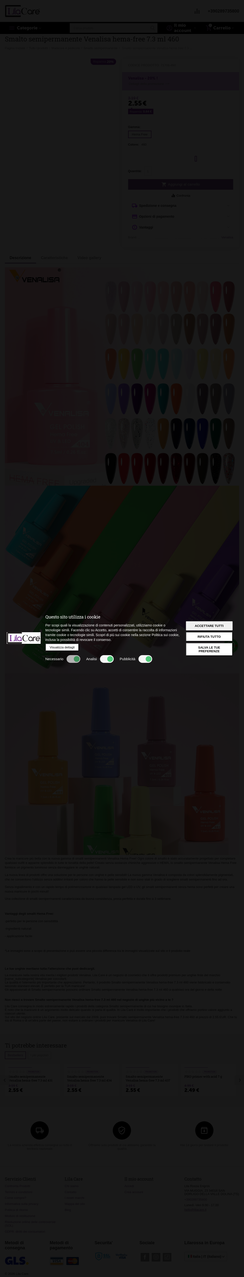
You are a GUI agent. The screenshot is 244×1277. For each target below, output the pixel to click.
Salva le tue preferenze (209, 649)
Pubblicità (136, 659)
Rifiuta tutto (209, 636)
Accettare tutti (209, 626)
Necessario (62, 659)
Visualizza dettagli (62, 647)
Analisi (100, 659)
